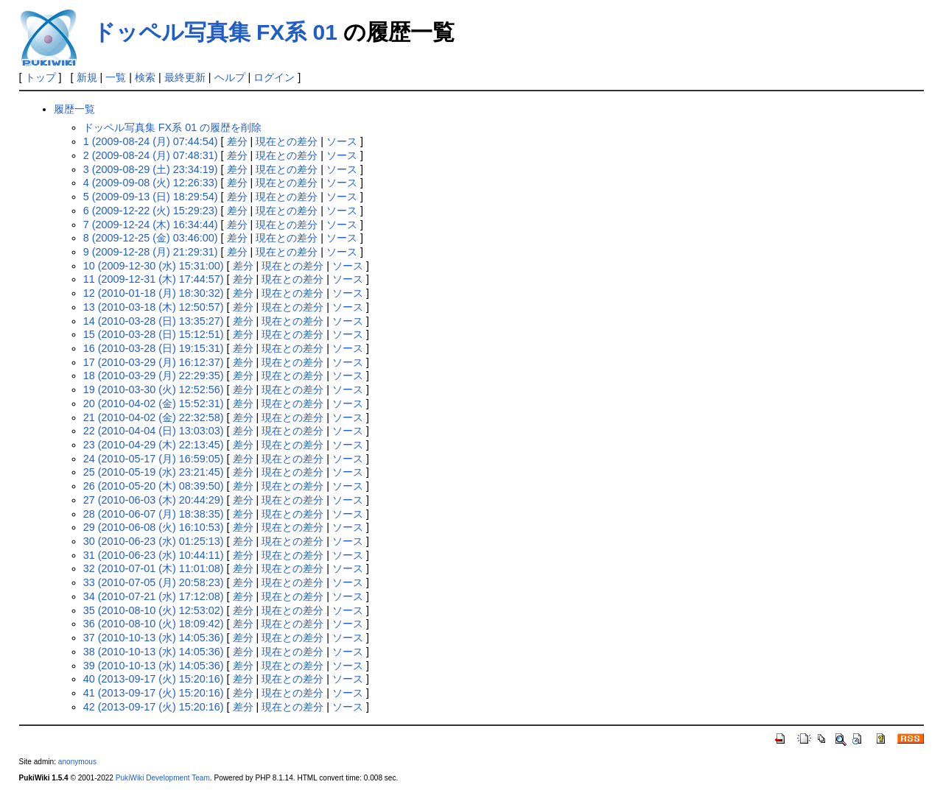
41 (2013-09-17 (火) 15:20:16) (153, 693)
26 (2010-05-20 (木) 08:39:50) (153, 486)
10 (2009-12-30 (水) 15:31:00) (153, 266)
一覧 (115, 77)
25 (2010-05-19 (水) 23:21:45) (153, 472)
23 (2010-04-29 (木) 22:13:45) (153, 445)
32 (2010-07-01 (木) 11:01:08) (153, 568)
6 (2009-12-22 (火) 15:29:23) (150, 210)
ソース (341, 141)
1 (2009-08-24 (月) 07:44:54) (150, 141)
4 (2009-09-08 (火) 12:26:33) (150, 182)
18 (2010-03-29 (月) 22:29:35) (153, 375)
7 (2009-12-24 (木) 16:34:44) (150, 224)
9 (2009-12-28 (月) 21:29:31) (150, 252)
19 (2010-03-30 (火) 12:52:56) (153, 389)
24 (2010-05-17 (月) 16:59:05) (153, 459)
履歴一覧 (74, 109)
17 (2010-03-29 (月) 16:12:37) (153, 362)
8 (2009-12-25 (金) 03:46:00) (150, 238)
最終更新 (185, 77)
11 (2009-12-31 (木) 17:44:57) (153, 279)
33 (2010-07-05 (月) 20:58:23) (153, 582)
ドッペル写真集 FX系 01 (215, 32)
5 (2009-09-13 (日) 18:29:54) (150, 196)
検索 (145, 77)
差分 (237, 141)
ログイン (274, 77)
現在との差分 (287, 141)
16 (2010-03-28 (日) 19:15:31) (153, 348)
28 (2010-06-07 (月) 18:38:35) (153, 514)
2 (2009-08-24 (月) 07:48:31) (150, 155)
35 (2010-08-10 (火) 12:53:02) (153, 610)
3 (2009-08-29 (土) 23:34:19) (150, 169)
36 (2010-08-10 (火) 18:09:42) (153, 623)
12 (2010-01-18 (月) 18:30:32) (153, 293)
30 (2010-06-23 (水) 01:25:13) (153, 541)
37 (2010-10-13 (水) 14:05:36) (153, 637)
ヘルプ (229, 77)
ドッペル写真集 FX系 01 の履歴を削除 (172, 127)
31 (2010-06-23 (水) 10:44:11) (153, 555)
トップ (40, 77)
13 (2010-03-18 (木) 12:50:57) (153, 307)
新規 (87, 77)
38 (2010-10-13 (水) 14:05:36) (153, 651)
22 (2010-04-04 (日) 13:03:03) (153, 431)
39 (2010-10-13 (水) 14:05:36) (153, 665)
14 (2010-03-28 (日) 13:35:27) (153, 321)
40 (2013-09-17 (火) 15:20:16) (153, 679)
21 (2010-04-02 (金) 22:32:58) (153, 417)
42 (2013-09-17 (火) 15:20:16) (153, 707)
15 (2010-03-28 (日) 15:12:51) (153, 334)
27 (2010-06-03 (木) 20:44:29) (153, 500)
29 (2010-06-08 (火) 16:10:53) (153, 527)
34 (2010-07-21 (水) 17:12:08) (153, 596)
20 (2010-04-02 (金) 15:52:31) (153, 403)
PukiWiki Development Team (163, 778)
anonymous (77, 762)
